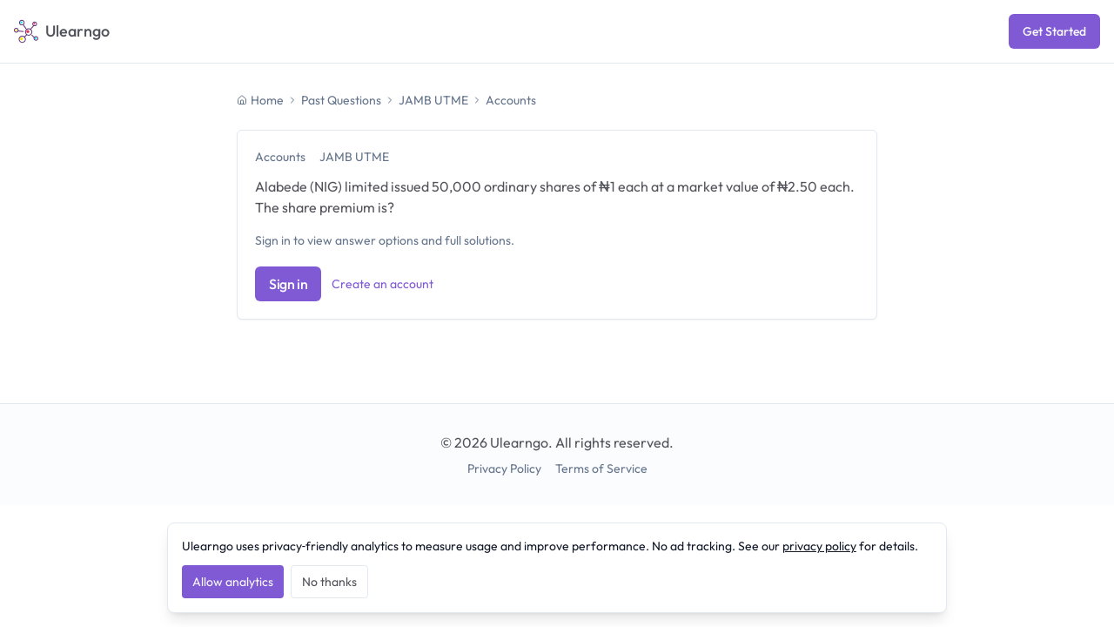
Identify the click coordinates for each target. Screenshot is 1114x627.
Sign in (288, 284)
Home (260, 100)
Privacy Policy (504, 468)
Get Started (1054, 31)
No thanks (329, 582)
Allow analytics (232, 582)
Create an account (382, 284)
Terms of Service (601, 468)
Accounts (511, 100)
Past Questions (341, 100)
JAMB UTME (433, 100)
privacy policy (819, 546)
